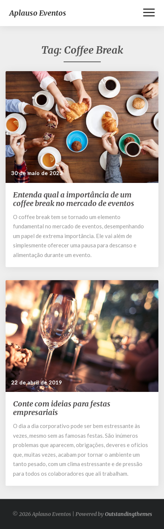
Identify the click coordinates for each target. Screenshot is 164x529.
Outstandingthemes (128, 514)
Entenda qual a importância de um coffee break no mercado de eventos (73, 199)
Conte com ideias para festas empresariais (61, 408)
